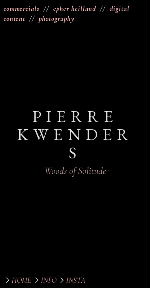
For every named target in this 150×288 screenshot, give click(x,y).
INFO (48, 280)
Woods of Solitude (75, 171)
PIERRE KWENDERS (75, 134)
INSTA (76, 280)
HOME (21, 280)
